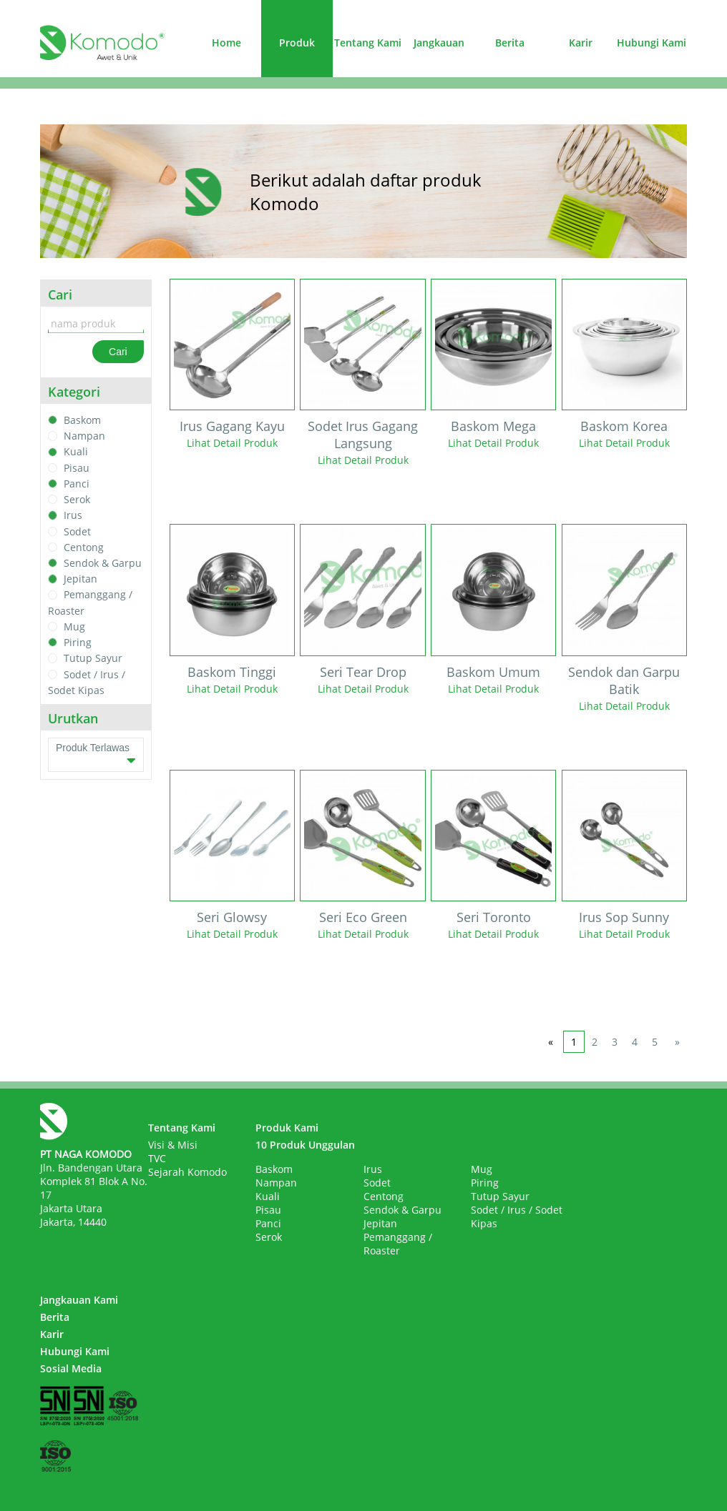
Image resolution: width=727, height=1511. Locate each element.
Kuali (76, 452)
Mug (74, 626)
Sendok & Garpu (103, 563)
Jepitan (80, 578)
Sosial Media (71, 1368)
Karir (580, 42)
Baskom (82, 420)
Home (226, 42)
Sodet (77, 531)
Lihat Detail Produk (232, 443)
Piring (78, 642)
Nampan (84, 435)
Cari (118, 351)
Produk (297, 42)
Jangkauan (439, 42)
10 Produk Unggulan (305, 1144)
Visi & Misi (172, 1144)
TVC (157, 1158)
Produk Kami (286, 1127)
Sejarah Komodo (187, 1172)
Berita (509, 42)
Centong (84, 547)
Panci (76, 483)
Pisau (76, 468)
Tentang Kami (367, 42)
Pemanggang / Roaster (398, 1243)
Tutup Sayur (93, 658)
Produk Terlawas (96, 755)
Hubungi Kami (651, 42)
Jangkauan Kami (79, 1300)
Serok (77, 499)
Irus (73, 515)
